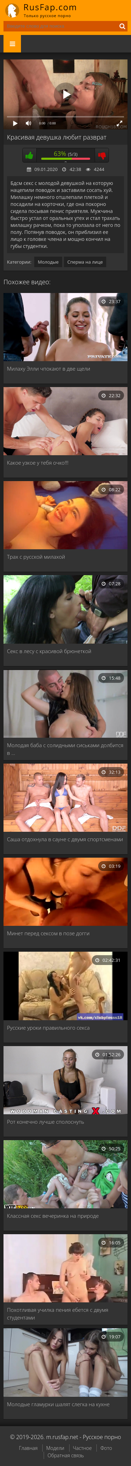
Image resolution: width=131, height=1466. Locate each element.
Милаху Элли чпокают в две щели (48, 368)
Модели (55, 1448)
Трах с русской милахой (36, 556)
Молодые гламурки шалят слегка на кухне (58, 1404)
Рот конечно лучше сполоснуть (45, 1121)
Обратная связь (66, 1455)
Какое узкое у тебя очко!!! (37, 462)
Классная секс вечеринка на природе (53, 1215)
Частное (82, 1448)
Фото (106, 1448)
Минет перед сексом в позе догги (48, 933)
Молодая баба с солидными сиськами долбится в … (65, 749)
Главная (28, 1448)
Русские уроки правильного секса (48, 1027)
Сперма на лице (85, 262)
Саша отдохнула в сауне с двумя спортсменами (65, 839)
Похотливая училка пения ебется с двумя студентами (57, 1313)
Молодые (48, 262)
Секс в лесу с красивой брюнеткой (49, 651)
